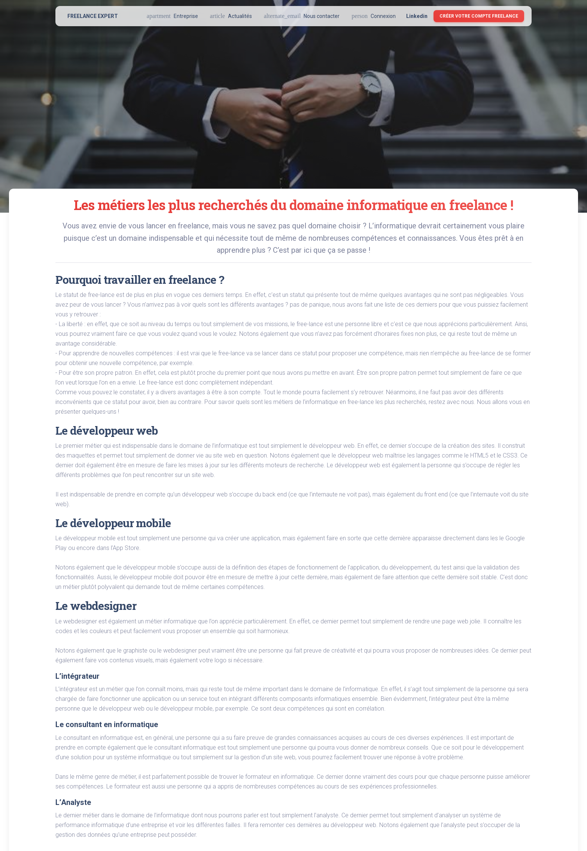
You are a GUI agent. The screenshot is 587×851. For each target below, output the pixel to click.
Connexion (374, 16)
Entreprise (172, 16)
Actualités (231, 16)
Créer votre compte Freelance (479, 16)
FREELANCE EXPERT (92, 16)
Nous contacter (302, 16)
